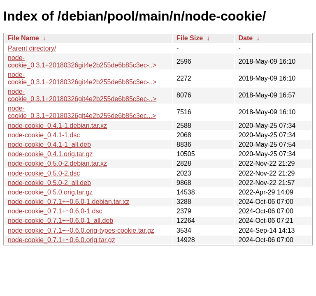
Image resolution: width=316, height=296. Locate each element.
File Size (190, 38)
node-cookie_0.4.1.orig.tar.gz (50, 153)
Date (245, 38)
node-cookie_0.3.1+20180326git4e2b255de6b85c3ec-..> (82, 61)
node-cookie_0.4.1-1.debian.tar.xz (57, 125)
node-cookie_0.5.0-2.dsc (44, 173)
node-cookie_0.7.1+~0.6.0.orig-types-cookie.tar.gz (81, 230)
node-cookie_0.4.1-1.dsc (44, 135)
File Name (23, 38)
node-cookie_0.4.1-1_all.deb (49, 144)
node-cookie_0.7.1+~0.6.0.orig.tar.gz (61, 239)
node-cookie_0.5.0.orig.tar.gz (50, 192)
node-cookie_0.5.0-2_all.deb (49, 182)
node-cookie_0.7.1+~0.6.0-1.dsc (55, 211)
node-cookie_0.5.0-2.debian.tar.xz (57, 163)
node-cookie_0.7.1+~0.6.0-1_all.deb (60, 220)
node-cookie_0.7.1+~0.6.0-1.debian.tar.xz (68, 201)
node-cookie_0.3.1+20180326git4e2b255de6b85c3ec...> (82, 112)
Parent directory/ (32, 48)
